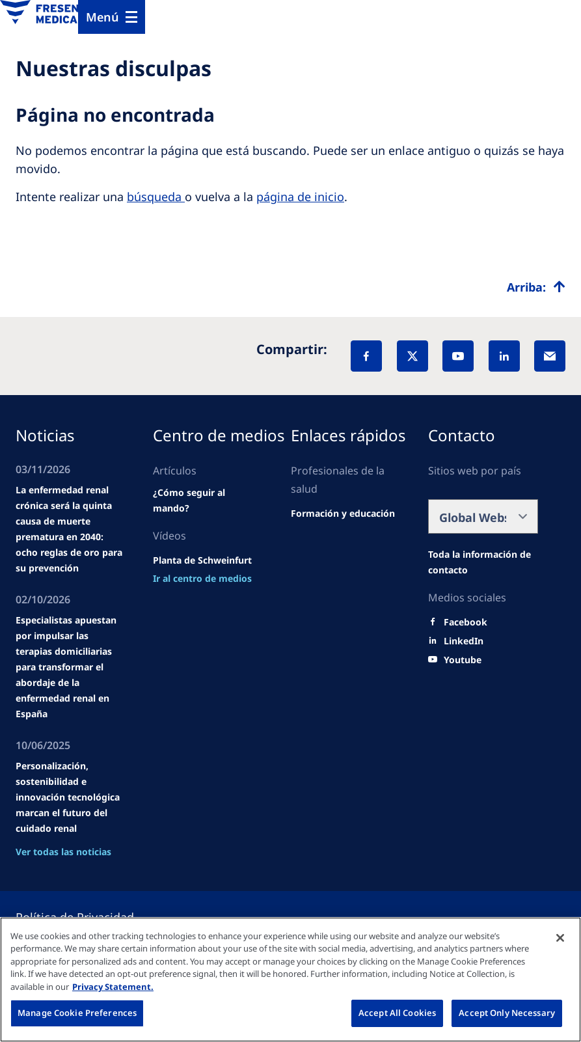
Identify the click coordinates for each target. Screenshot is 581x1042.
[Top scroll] (536, 287)
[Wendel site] (208, 500)
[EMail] (549, 356)
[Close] (560, 938)
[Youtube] (462, 660)
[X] (412, 356)
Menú (102, 17)
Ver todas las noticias (63, 851)
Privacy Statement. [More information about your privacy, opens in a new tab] (113, 987)
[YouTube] (458, 356)
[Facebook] (366, 356)
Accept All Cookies (397, 1013)
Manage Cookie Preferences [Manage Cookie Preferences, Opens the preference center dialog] (77, 1013)
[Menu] (111, 17)
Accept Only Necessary (507, 1013)
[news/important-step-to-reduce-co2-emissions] (202, 578)
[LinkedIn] (504, 356)
